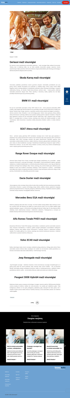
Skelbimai (19, 2)
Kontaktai (59, 2)
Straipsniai (12, 297)
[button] (64, 346)
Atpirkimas (24, 2)
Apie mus (54, 2)
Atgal (11, 52)
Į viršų (32, 302)
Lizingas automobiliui (32, 2)
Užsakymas (49, 2)
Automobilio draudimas (41, 2)
